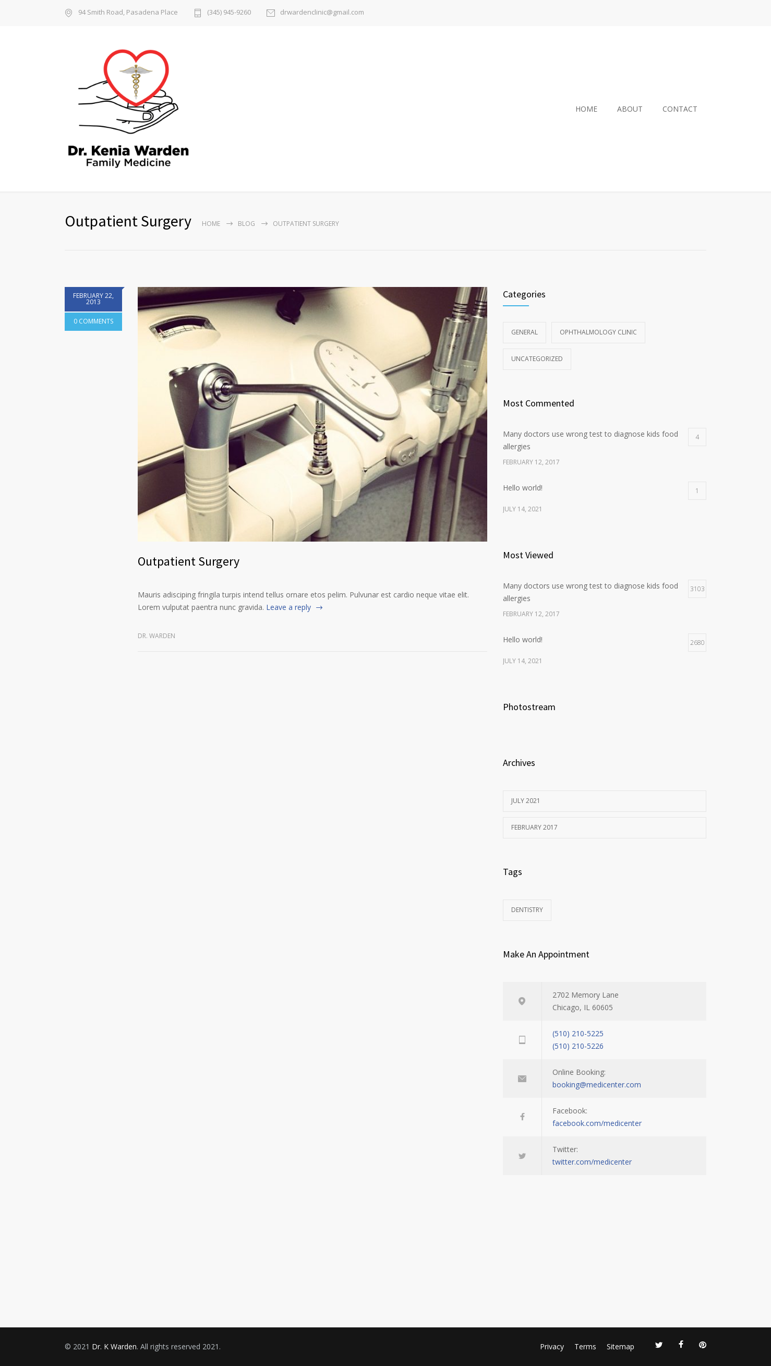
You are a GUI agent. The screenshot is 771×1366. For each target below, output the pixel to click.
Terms (585, 1346)
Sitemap (620, 1346)
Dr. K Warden (114, 1346)
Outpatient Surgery (188, 561)
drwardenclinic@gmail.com (322, 13)
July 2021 (525, 800)
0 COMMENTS (93, 323)
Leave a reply (288, 607)
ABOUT (630, 109)
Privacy (552, 1346)
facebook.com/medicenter (597, 1123)
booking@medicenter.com (596, 1084)
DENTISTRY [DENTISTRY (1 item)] (527, 909)
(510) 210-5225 (578, 1033)
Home (211, 223)
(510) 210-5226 (578, 1046)
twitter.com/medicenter (592, 1162)
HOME (586, 109)
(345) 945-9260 (229, 13)
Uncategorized (537, 358)
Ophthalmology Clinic (598, 332)
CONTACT (679, 109)
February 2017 (534, 827)
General (524, 332)
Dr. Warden (156, 635)
